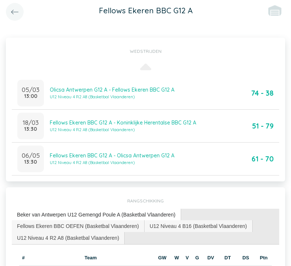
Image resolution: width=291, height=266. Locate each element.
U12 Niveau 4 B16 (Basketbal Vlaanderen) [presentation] (198, 226)
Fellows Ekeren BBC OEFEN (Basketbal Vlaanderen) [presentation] (78, 226)
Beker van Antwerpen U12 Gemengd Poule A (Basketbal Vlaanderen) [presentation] (96, 215)
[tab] (96, 215)
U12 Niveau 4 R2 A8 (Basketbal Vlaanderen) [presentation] (68, 238)
